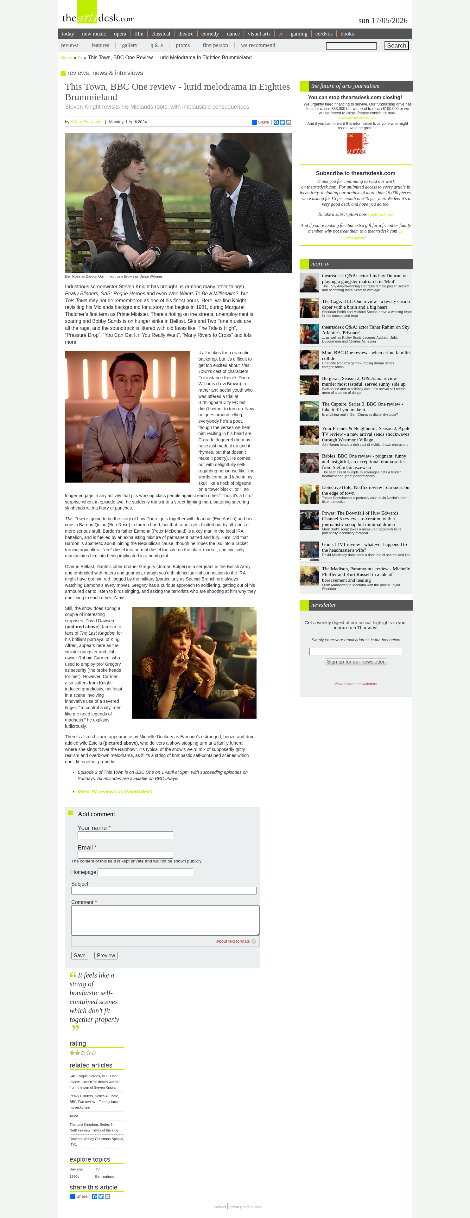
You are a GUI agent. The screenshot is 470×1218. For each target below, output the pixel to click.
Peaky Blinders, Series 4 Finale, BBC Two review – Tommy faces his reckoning (94, 1101)
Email (85, 847)
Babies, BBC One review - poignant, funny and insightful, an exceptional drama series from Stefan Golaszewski (364, 461)
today (68, 33)
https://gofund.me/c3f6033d (357, 117)
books (347, 33)
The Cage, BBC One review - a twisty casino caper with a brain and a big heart (366, 304)
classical (160, 33)
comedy (210, 33)
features (100, 45)
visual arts (259, 33)
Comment (82, 902)
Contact (220, 1207)
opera (120, 33)
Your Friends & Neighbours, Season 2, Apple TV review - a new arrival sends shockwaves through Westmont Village (366, 434)
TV (97, 1169)
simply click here (380, 215)
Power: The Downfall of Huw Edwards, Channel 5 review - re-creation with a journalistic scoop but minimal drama (361, 518)
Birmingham (104, 1176)
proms (183, 45)
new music (94, 33)
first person (215, 45)
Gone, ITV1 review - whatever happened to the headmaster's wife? (364, 547)
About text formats (233, 941)
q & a (156, 45)
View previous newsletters (355, 684)
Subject (79, 884)
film (138, 33)
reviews (70, 45)
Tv (80, 57)
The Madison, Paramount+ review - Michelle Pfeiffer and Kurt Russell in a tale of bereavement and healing (366, 574)
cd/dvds (324, 33)
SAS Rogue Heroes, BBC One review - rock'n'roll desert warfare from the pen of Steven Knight (95, 1081)
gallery (129, 45)
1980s (74, 1176)
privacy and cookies (245, 1207)
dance (233, 33)
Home (66, 57)
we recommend (258, 45)
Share (260, 122)
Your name (92, 827)
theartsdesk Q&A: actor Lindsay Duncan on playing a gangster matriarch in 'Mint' (365, 278)
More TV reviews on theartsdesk (115, 791)
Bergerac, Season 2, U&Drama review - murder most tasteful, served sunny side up (364, 381)
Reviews (76, 1169)
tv (280, 33)
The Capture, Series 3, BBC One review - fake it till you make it (362, 406)
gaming (299, 33)
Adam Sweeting (86, 121)
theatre (186, 33)
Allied (74, 1116)
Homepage (83, 872)
